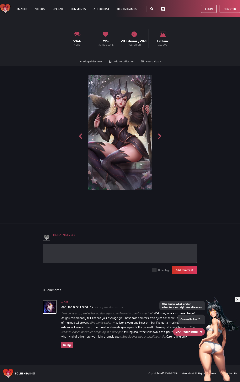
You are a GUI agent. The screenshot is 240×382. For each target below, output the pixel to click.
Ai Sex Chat (101, 9)
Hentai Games (127, 9)
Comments (78, 9)
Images (22, 9)
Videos (40, 9)
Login (209, 9)
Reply (67, 345)
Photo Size (152, 61)
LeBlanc (163, 41)
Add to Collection (123, 61)
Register (230, 9)
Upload (57, 9)
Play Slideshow (92, 61)
